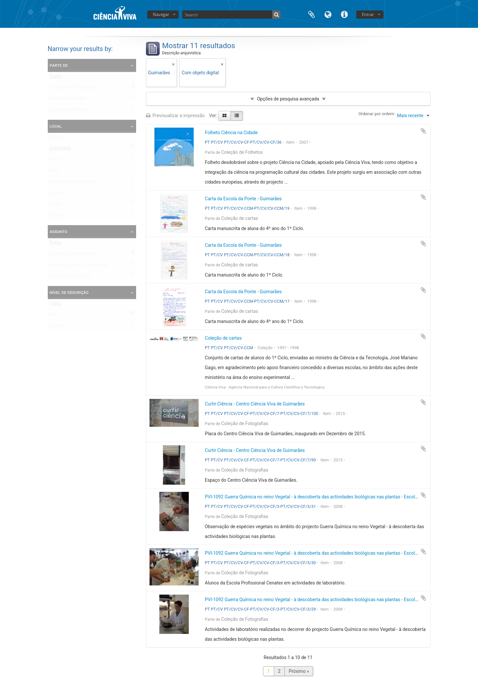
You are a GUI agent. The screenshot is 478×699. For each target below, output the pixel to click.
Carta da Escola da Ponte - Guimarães (243, 198)
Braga (55, 160)
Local (56, 126)
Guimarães (60, 149)
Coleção (57, 327)
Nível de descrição (69, 292)
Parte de (59, 65)
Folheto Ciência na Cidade (231, 132)
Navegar (161, 14)
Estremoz (58, 194)
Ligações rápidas (344, 14)
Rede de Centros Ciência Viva (79, 266)
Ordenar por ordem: (376, 113)
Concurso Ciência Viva (72, 255)
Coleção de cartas (67, 99)
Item (53, 315)
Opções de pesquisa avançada (288, 98)
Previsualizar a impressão (175, 115)
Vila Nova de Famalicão (73, 183)
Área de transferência (311, 14)
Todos (55, 77)
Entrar (368, 14)
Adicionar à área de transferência (423, 131)
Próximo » (299, 671)
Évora (55, 171)
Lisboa (56, 216)
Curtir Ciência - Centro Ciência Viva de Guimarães (255, 403)
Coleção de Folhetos (70, 111)
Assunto (58, 231)
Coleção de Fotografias (72, 88)
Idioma (328, 14)
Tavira (55, 205)
